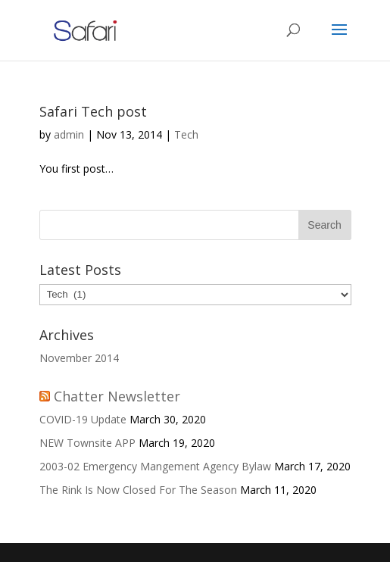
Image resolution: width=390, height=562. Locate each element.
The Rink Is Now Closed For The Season (138, 489)
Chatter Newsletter (117, 396)
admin (69, 134)
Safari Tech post (93, 111)
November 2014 (79, 358)
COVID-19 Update (82, 419)
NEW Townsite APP (87, 443)
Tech (186, 134)
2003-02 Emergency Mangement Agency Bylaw (155, 466)
